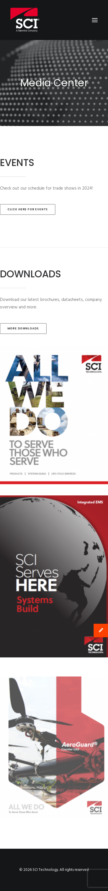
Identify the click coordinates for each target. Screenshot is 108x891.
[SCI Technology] (25, 20)
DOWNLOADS (30, 274)
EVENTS (17, 162)
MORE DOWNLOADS (23, 329)
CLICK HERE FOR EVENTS (27, 209)
